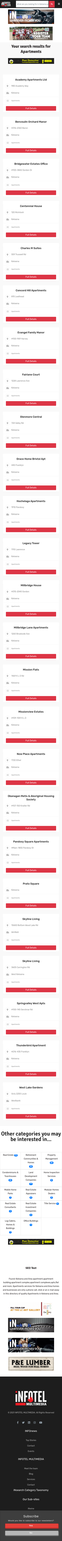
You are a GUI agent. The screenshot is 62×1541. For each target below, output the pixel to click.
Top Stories (31, 1440)
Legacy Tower (31, 543)
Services (31, 1479)
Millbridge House (31, 585)
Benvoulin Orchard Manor (31, 121)
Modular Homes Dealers (51, 1192)
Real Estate (8, 1155)
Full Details (30, 108)
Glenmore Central (31, 416)
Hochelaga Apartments (31, 501)
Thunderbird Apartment (31, 1045)
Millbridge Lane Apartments (31, 627)
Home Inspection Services (51, 1174)
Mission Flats (31, 669)
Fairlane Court (31, 374)
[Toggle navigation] (61, 4)
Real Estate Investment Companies (31, 1207)
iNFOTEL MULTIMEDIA (25, 1412)
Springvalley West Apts (31, 1003)
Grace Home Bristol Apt (31, 459)
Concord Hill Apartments (31, 290)
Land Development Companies (31, 1176)
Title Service (50, 1203)
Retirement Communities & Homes (31, 1159)
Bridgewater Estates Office (31, 163)
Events (31, 1451)
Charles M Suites (31, 248)
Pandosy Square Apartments (31, 841)
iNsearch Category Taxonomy (31, 1490)
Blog (31, 1474)
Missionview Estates (31, 711)
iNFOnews (31, 1431)
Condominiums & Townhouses (10, 1174)
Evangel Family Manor (31, 332)
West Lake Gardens (31, 1087)
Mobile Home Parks (10, 1192)
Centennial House (31, 206)
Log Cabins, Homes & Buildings (10, 1225)
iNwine (31, 1508)
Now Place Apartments (31, 754)
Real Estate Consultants (10, 1205)
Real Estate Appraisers (31, 1192)
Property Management (51, 1157)
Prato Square (31, 883)
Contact (31, 1446)
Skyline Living (31, 919)
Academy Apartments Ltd (31, 79)
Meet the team (31, 1468)
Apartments (15, 101)
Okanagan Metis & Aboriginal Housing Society (31, 797)
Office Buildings (31, 1221)
